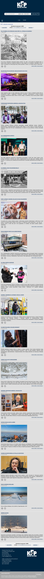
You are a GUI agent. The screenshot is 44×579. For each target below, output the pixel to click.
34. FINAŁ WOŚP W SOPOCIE (7, 262)
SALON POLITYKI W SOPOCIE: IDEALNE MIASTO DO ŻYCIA (14, 70)
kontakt (24, 20)
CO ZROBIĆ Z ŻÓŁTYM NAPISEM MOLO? (10, 168)
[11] (18, 27)
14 (22, 27)
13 (21, 27)
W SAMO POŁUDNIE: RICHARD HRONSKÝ (10, 327)
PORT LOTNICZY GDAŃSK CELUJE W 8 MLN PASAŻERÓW (14, 199)
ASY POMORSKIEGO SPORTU (7, 135)
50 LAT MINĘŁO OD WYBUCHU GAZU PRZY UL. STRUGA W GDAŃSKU (16, 31)
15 (24, 27)
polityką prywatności (32, 575)
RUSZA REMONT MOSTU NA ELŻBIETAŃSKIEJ (11, 231)
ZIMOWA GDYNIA (4, 512)
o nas (19, 20)
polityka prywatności (6, 570)
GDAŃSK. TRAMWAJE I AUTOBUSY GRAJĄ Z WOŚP (12, 294)
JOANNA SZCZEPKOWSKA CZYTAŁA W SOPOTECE (12, 453)
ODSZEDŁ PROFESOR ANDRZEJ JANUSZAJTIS (11, 390)
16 (25, 27)
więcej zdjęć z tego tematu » (37, 66)
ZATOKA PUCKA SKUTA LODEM (8, 422)
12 (19, 27)
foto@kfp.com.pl (8, 556)
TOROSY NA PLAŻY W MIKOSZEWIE (9, 359)
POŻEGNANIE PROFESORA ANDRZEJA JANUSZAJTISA (13, 103)
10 (16, 27)
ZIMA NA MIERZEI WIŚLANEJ (7, 484)
